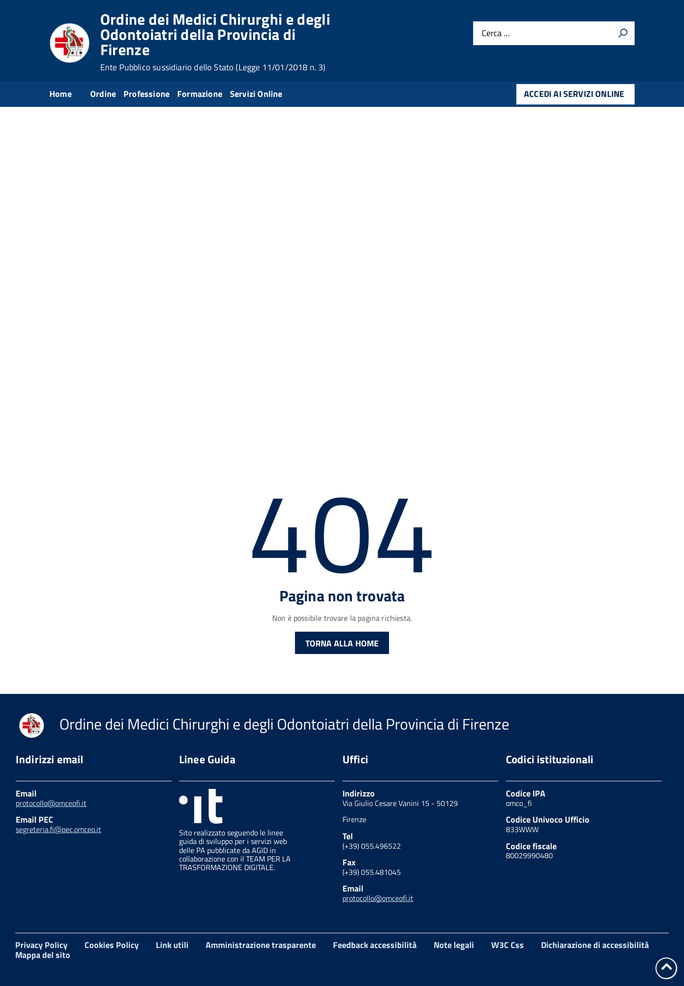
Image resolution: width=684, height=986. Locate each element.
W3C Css (507, 945)
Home (60, 93)
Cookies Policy (112, 945)
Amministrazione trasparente (261, 945)
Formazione (199, 93)
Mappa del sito (42, 954)
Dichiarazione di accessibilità (595, 945)
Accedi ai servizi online (574, 93)
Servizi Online (256, 93)
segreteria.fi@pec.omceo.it (58, 829)
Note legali (454, 945)
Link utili (172, 945)
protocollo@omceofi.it (51, 803)
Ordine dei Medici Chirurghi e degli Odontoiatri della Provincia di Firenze (215, 41)
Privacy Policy (41, 945)
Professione (147, 93)
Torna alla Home (342, 643)
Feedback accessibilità (375, 945)
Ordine (103, 93)
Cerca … (496, 33)
